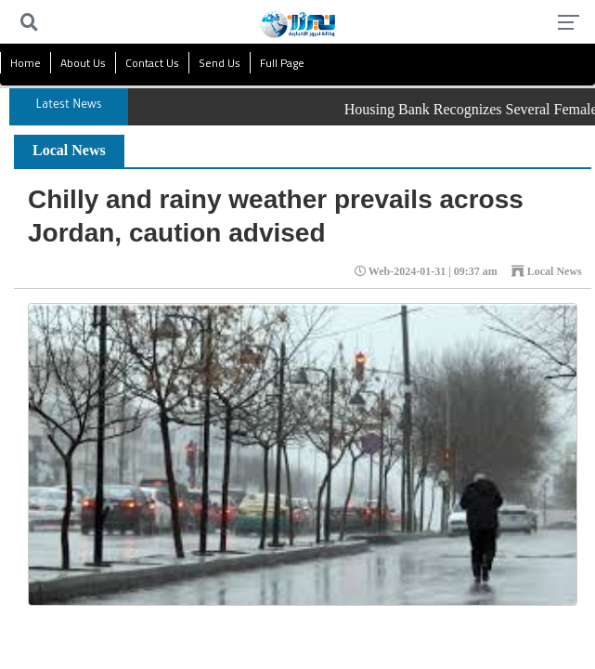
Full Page (282, 62)
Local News (69, 150)
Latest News (69, 105)
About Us (83, 62)
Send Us (219, 62)
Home (25, 62)
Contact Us (152, 62)
